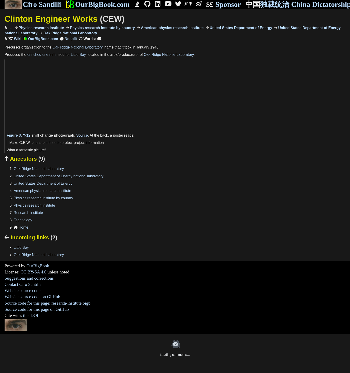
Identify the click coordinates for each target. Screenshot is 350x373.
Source (82, 135)
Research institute (28, 213)
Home (21, 227)
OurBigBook (37, 265)
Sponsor (223, 4)
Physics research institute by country (102, 28)
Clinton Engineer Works (64, 19)
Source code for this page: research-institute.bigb (47, 303)
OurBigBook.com (98, 4)
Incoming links (31, 237)
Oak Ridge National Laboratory (69, 33)
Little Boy (78, 55)
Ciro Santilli (33, 4)
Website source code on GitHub (32, 296)
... (10, 28)
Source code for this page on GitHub (37, 309)
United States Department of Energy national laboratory (58, 176)
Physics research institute (41, 28)
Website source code (22, 290)
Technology (23, 220)
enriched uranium (41, 55)
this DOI (30, 315)
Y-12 (26, 135)
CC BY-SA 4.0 (34, 272)
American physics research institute (172, 28)
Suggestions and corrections (29, 278)
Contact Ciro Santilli (23, 284)
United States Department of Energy (240, 28)
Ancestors (25, 159)
